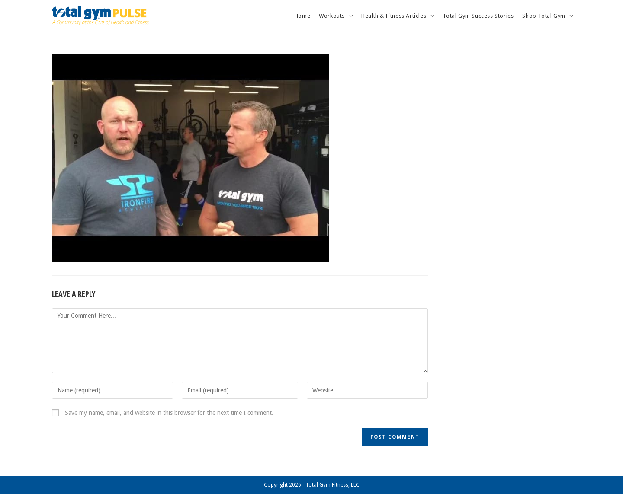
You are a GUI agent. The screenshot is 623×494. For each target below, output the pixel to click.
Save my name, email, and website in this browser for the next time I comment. (169, 412)
